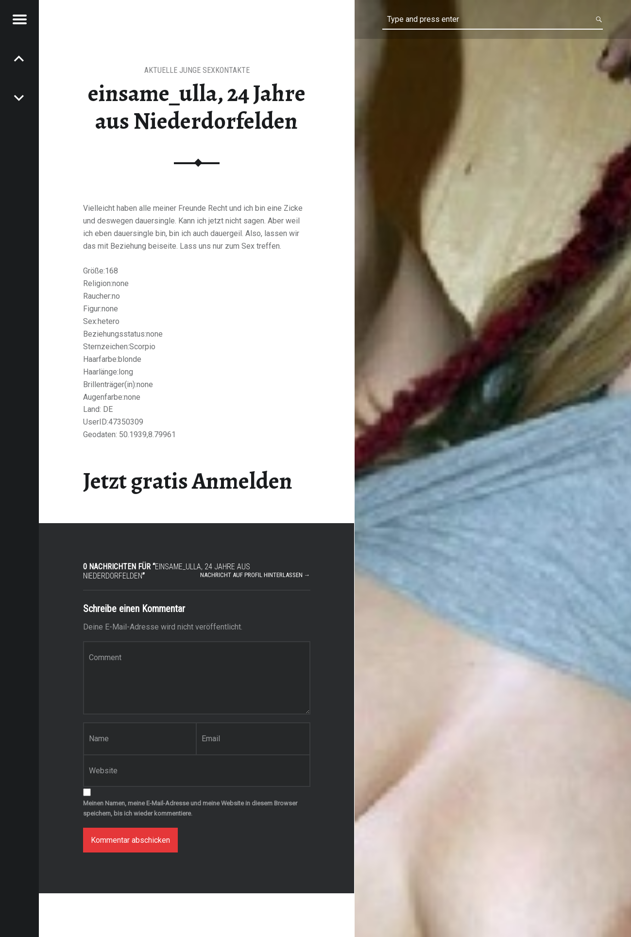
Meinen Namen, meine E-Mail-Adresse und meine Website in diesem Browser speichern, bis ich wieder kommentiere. (190, 808)
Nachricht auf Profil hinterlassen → (255, 575)
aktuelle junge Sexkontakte (197, 70)
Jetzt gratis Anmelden (187, 481)
